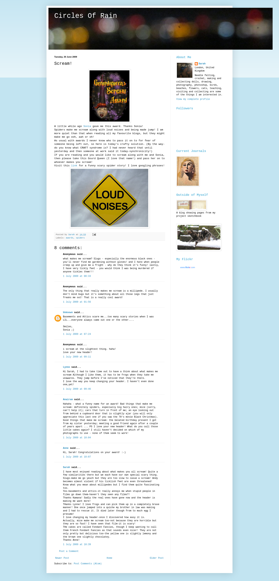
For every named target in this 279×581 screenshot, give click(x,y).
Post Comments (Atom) (88, 563)
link (74, 165)
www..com (187, 267)
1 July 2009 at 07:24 (77, 334)
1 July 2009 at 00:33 (77, 276)
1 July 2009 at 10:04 (77, 437)
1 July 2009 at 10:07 (77, 457)
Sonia (87, 126)
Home (109, 558)
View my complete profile (193, 99)
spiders (80, 238)
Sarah (66, 467)
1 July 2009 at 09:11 (77, 357)
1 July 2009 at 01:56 (77, 302)
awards (69, 238)
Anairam (68, 399)
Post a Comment (69, 551)
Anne (66, 448)
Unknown (68, 312)
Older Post (157, 558)
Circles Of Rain (85, 16)
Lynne (66, 367)
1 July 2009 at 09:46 (77, 389)
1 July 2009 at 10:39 (77, 544)
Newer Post (62, 558)
